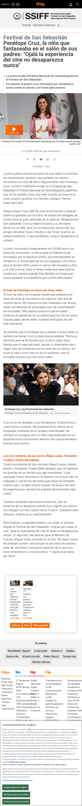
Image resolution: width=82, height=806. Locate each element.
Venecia (71, 211)
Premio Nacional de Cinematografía (42, 190)
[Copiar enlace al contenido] (54, 158)
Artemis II (56, 650)
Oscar (16, 211)
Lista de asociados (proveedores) (17, 780)
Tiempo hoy (69, 656)
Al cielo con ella (31, 656)
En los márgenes (50, 261)
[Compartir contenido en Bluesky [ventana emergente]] (41, 158)
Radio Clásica (51, 656)
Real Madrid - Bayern (19, 650)
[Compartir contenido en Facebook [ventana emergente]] (27, 158)
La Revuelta (40, 650)
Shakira (70, 650)
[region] (41, 763)
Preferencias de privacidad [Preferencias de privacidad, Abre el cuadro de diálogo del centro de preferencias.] (16, 802)
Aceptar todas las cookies (15, 787)
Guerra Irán (12, 656)
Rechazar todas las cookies (16, 795)
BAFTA (34, 211)
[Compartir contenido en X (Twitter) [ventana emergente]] (34, 158)
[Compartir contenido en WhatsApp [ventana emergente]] (47, 158)
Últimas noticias (41, 662)
